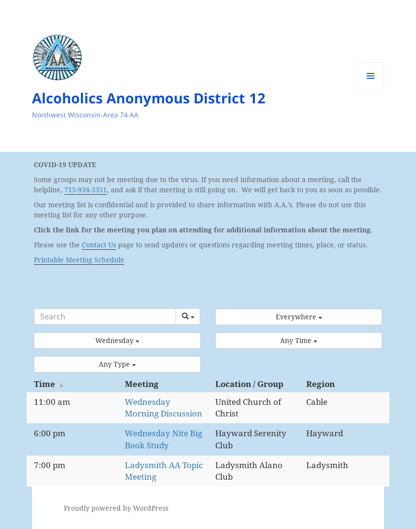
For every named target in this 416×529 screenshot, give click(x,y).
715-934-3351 (85, 189)
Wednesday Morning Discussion (163, 407)
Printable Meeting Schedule (79, 259)
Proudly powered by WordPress (116, 508)
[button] (298, 317)
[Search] (105, 316)
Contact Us (99, 244)
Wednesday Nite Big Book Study (163, 439)
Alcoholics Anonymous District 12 (149, 97)
